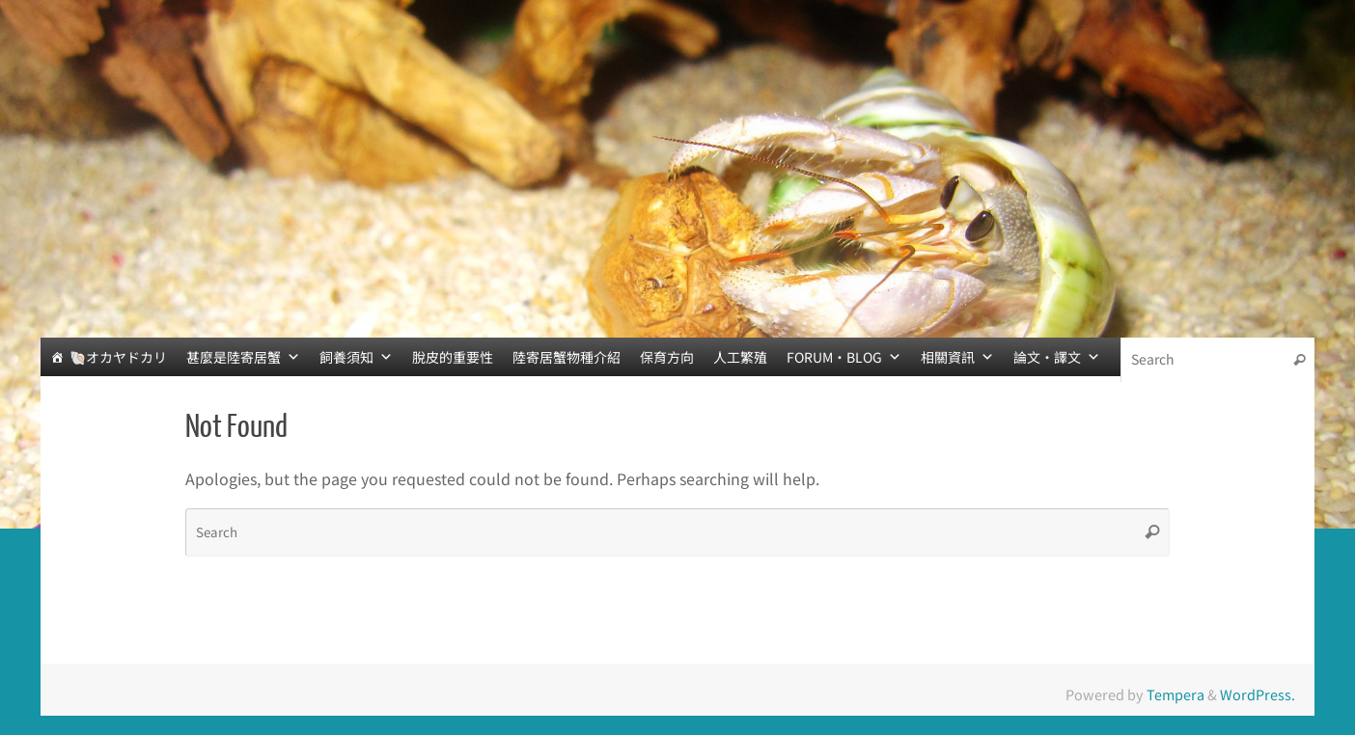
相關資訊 (957, 357)
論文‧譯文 (1056, 357)
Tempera (1175, 694)
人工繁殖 (740, 357)
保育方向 (667, 357)
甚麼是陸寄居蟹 (243, 357)
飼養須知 (356, 357)
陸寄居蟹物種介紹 (566, 357)
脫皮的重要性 (452, 357)
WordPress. (1257, 694)
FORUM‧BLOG (844, 357)
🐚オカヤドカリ (118, 357)
